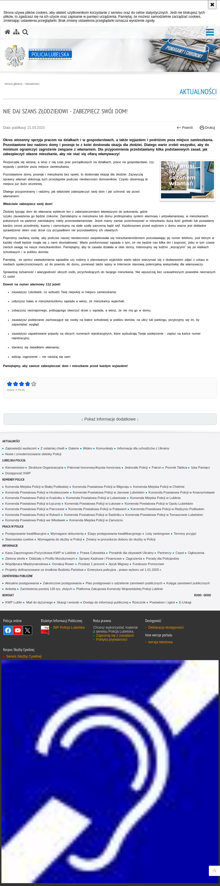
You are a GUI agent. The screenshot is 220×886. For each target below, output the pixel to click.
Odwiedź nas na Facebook (8, 630)
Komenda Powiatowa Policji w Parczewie (34, 509)
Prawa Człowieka (92, 553)
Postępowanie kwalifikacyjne (25, 533)
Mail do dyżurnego (39, 602)
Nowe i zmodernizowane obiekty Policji (33, 454)
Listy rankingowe (158, 533)
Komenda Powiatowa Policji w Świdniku (92, 514)
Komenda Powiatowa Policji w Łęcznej (32, 503)
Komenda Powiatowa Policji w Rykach (32, 514)
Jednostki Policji (136, 467)
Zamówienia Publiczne (17, 576)
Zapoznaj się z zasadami (115, 636)
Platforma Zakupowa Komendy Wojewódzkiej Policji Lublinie (119, 589)
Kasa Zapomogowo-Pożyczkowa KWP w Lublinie (40, 553)
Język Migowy (119, 564)
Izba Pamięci (200, 467)
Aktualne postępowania (22, 583)
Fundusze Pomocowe (148, 564)
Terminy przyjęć (185, 533)
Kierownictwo (14, 467)
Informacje (10, 545)
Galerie (73, 448)
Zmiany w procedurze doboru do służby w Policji (120, 539)
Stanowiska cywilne (19, 539)
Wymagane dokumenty (67, 533)
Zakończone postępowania (62, 583)
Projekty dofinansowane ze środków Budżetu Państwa (44, 569)
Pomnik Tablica (176, 467)
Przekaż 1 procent (91, 564)
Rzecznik (139, 602)
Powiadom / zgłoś (162, 602)
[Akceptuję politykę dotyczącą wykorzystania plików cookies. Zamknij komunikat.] (212, 4)
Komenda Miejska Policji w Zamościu (96, 520)
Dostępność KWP (18, 473)
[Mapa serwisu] (16, 32)
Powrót (185, 127)
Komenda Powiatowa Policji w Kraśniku (33, 498)
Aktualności (32, 83)
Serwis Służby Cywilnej (23, 656)
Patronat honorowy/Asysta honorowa (94, 467)
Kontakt (8, 595)
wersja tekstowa (160, 642)
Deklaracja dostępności (166, 627)
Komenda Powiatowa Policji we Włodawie (35, 520)
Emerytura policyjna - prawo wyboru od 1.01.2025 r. (124, 569)
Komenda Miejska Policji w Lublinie (155, 498)
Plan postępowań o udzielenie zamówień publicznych (124, 583)
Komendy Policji (13, 479)
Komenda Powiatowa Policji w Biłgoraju (100, 486)
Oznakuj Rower (63, 564)
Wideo (87, 448)
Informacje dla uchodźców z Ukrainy (143, 448)
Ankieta (10, 589)
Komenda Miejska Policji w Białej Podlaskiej (36, 486)
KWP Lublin (13, 602)
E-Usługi (185, 602)
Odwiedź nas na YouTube (17, 630)
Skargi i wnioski (68, 602)
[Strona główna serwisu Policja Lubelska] (7, 32)
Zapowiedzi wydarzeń (20, 448)
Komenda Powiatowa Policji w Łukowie (93, 503)
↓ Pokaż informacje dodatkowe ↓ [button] (110, 419)
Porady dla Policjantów (162, 558)
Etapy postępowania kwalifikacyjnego (115, 533)
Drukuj (207, 127)
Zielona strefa (15, 558)
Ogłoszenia (196, 553)
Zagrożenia (134, 558)
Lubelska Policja (13, 460)
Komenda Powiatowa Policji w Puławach (97, 509)
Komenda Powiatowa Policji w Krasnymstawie (182, 492)
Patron (156, 467)
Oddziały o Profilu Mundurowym (52, 558)
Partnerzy (165, 553)
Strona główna (13, 83)
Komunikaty (104, 448)
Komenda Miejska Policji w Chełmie (158, 486)
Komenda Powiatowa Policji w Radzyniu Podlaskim (167, 509)
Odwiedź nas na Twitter (27, 630)
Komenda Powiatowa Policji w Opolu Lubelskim (159, 503)
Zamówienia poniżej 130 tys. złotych (46, 589)
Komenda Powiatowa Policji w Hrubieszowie (37, 492)
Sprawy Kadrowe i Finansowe (100, 558)
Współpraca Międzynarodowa (26, 564)
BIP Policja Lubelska (69, 627)
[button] (210, 32)
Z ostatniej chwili (52, 448)
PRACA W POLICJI (12, 526)
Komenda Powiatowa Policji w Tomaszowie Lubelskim (164, 514)
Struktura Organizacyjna (45, 467)
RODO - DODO (202, 595)
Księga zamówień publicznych (188, 583)
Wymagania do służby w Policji (60, 539)
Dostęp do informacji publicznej (105, 602)
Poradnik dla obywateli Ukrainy (131, 553)
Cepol (180, 553)
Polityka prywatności (111, 640)
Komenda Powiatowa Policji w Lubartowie (96, 498)
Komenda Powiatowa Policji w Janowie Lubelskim (109, 492)
